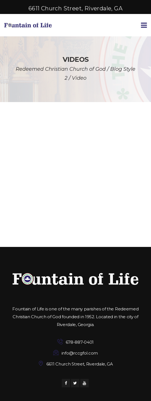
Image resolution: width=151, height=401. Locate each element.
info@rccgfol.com (80, 353)
